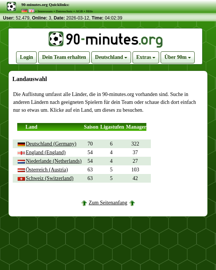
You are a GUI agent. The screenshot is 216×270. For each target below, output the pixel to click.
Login (26, 57)
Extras (145, 57)
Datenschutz (64, 11)
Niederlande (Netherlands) (54, 161)
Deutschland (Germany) (51, 144)
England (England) (46, 152)
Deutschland (111, 57)
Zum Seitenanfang (108, 203)
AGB (79, 11)
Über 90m (177, 57)
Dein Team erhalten (64, 57)
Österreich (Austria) (47, 169)
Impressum (44, 11)
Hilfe (89, 11)
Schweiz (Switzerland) (49, 178)
